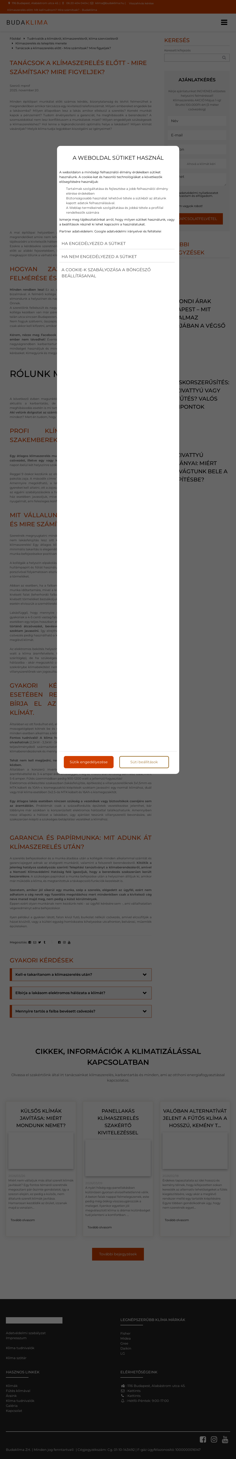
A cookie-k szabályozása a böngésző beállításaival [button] (106, 272)
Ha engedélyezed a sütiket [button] (94, 242)
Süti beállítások (144, 761)
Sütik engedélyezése (89, 761)
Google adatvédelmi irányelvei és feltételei (127, 230)
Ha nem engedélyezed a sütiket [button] (99, 255)
